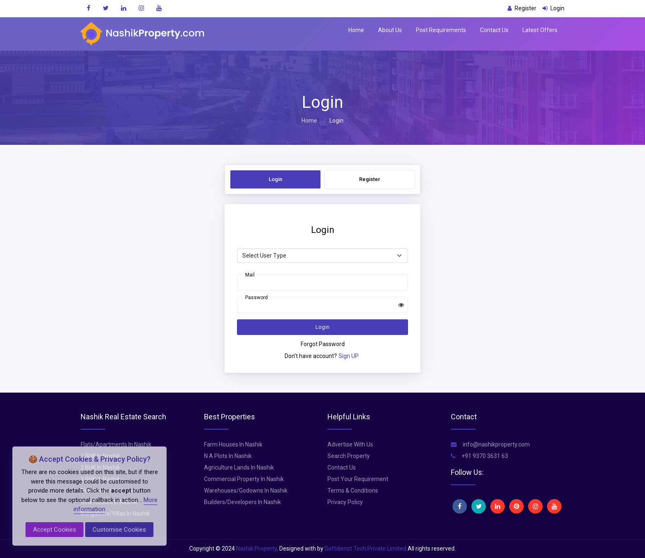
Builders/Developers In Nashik (242, 502)
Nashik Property (256, 548)
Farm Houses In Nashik (233, 444)
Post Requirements (441, 30)
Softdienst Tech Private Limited (365, 548)
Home (356, 30)
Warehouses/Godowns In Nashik (246, 490)
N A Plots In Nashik (228, 456)
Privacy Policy (345, 502)
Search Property (348, 456)
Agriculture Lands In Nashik (239, 467)
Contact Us (494, 30)
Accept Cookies (54, 529)
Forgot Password (323, 344)
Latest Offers (539, 30)
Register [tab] (369, 179)
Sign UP (349, 356)
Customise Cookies (119, 529)
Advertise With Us (350, 444)
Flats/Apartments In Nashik (116, 444)
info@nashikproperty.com (490, 444)
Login (323, 327)
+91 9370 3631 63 (479, 456)
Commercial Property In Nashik (244, 479)
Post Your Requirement (357, 479)
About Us (390, 30)
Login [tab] (275, 179)
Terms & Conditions (352, 490)
